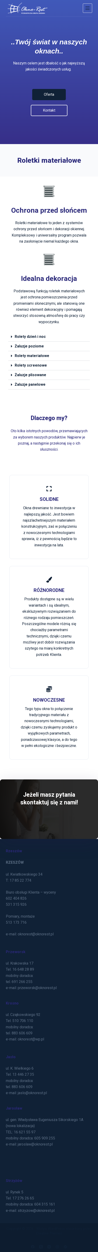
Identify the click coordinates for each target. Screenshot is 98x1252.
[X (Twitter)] (41, 1246)
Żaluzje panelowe (30, 384)
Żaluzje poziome (29, 346)
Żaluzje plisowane (30, 375)
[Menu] (87, 8)
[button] (49, 337)
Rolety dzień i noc (30, 336)
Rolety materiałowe (32, 356)
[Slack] (65, 1246)
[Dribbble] (57, 1246)
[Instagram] (49, 1246)
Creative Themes (49, 1233)
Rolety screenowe (31, 365)
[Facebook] (33, 1246)
